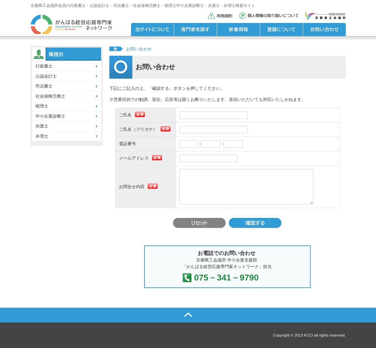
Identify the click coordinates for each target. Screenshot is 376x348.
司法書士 (44, 86)
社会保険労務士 (50, 96)
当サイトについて (152, 29)
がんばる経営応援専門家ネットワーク (71, 24)
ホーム (116, 48)
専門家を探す (195, 29)
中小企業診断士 (50, 116)
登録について (281, 29)
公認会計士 (46, 76)
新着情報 (238, 29)
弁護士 (41, 126)
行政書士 (44, 66)
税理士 (41, 106)
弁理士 (41, 136)
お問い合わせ (324, 29)
